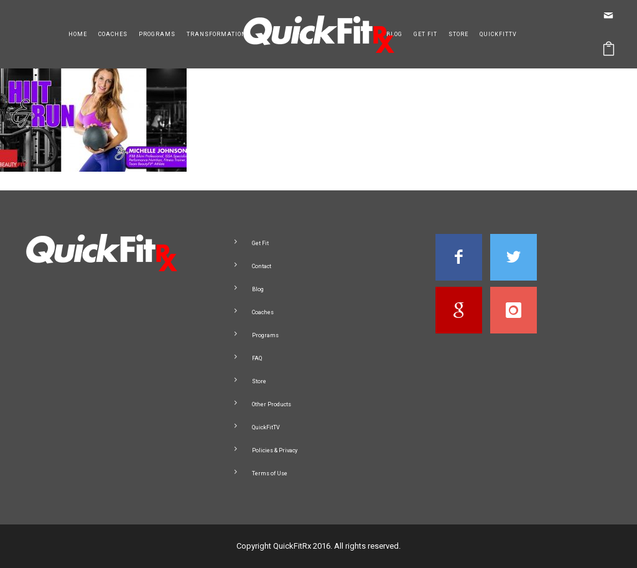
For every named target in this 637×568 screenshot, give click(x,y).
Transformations (219, 34)
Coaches (113, 34)
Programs (157, 34)
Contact (261, 266)
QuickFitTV (498, 34)
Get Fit (425, 34)
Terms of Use (269, 473)
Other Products (271, 404)
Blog (394, 34)
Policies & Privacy (274, 450)
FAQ (257, 358)
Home (77, 34)
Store (458, 34)
